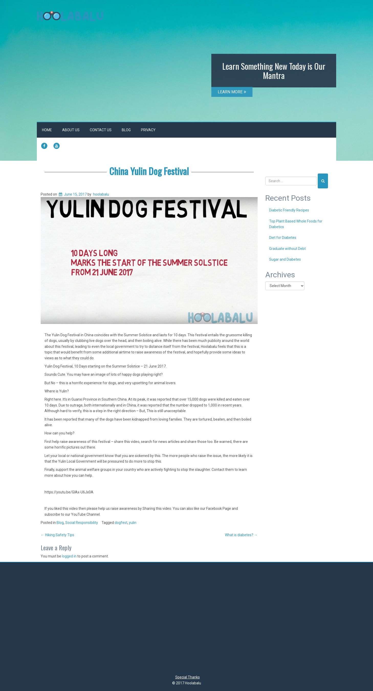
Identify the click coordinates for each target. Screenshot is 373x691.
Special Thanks (187, 677)
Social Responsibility (81, 523)
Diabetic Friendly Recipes (289, 210)
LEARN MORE (232, 91)
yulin (132, 523)
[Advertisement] (186, 620)
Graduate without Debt (287, 249)
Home (47, 130)
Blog (126, 130)
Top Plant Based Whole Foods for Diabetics (295, 224)
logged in (69, 556)
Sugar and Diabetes (285, 259)
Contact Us (101, 130)
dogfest (121, 523)
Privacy (148, 130)
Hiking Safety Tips (57, 535)
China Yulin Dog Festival (149, 171)
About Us (71, 130)
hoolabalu (101, 194)
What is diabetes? (241, 535)
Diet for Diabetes (282, 238)
